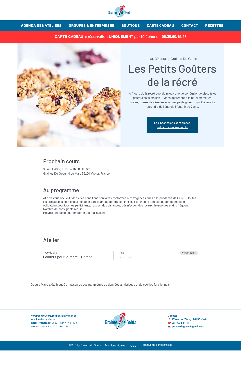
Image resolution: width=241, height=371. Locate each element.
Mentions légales (115, 345)
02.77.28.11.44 (180, 322)
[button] (41, 25)
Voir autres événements (172, 127)
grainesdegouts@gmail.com (188, 326)
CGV (133, 345)
